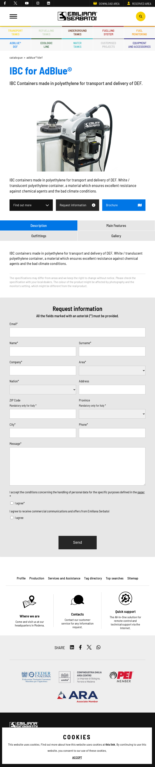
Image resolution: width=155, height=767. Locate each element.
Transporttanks (15, 32)
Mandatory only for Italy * (23, 405)
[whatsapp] (98, 647)
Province (84, 400)
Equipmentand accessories (139, 44)
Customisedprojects (108, 44)
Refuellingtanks (46, 32)
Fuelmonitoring (139, 32)
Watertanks (77, 44)
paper (141, 492)
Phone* (83, 424)
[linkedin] (48, 3)
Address (84, 381)
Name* (14, 343)
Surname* (85, 343)
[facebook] (5, 3)
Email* (14, 324)
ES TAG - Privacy (51, 755)
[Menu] (13, 16)
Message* (15, 443)
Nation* (14, 381)
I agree (19, 517)
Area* (82, 362)
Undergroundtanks (77, 32)
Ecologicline (46, 44)
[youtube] (27, 3)
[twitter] (15, 3)
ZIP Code (15, 400)
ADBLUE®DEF (15, 44)
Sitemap (68, 755)
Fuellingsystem (108, 32)
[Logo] (77, 16)
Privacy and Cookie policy (24, 755)
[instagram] (38, 3)
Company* (16, 362)
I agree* (20, 503)
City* (12, 424)
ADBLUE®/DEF (35, 57)
